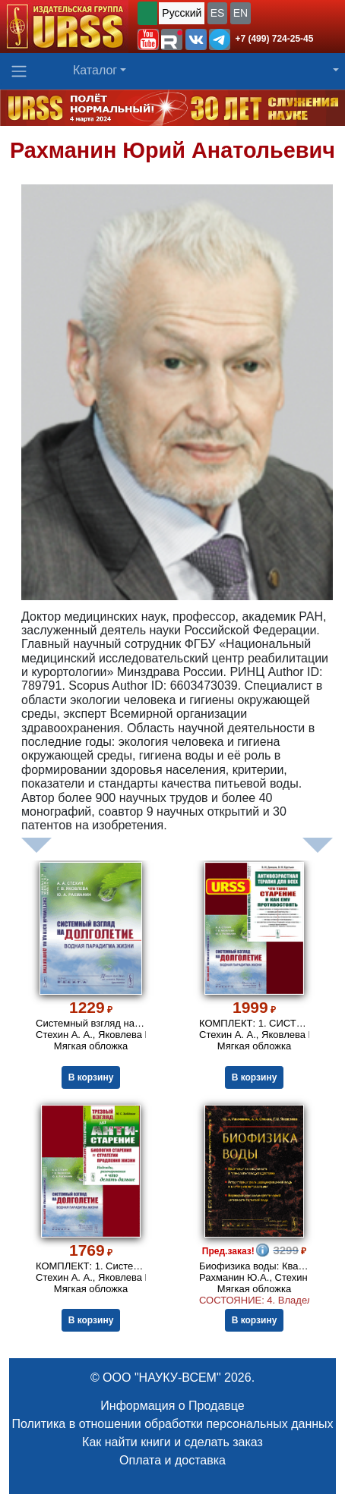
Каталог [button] (95, 70)
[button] (148, 39)
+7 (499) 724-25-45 (274, 38)
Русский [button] (181, 13)
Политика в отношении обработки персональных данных (172, 1423)
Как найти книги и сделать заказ (172, 1442)
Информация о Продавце (172, 1405)
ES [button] (217, 13)
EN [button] (240, 13)
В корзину (91, 1077)
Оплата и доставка (172, 1460)
